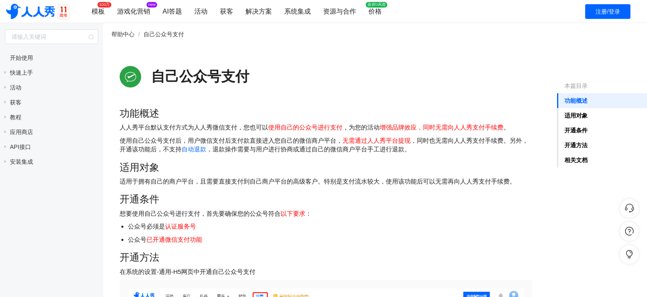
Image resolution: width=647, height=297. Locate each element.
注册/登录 (607, 11)
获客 (226, 11)
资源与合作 (339, 11)
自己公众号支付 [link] (164, 34)
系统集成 (297, 11)
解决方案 (259, 11)
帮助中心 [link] (123, 34)
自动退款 (194, 149)
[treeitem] (51, 57)
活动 (201, 11)
